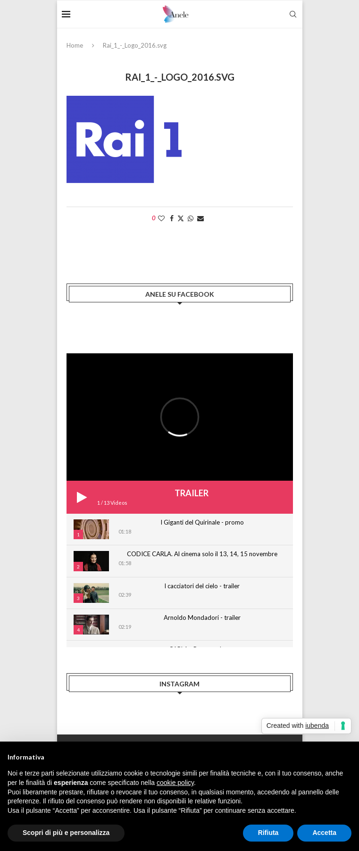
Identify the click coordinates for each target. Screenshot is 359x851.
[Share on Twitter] (180, 218)
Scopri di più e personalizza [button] (66, 832)
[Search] (293, 14)
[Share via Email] (200, 218)
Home (75, 45)
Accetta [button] (324, 832)
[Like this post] (161, 218)
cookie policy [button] (175, 782)
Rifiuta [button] (268, 832)
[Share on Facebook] (172, 218)
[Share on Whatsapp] (190, 218)
